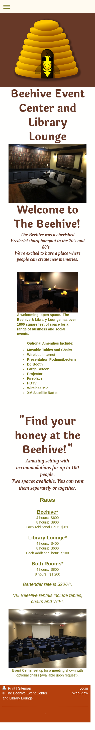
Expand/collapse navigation (47, 6)
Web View (80, 693)
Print (9, 688)
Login (83, 688)
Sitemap (24, 688)
